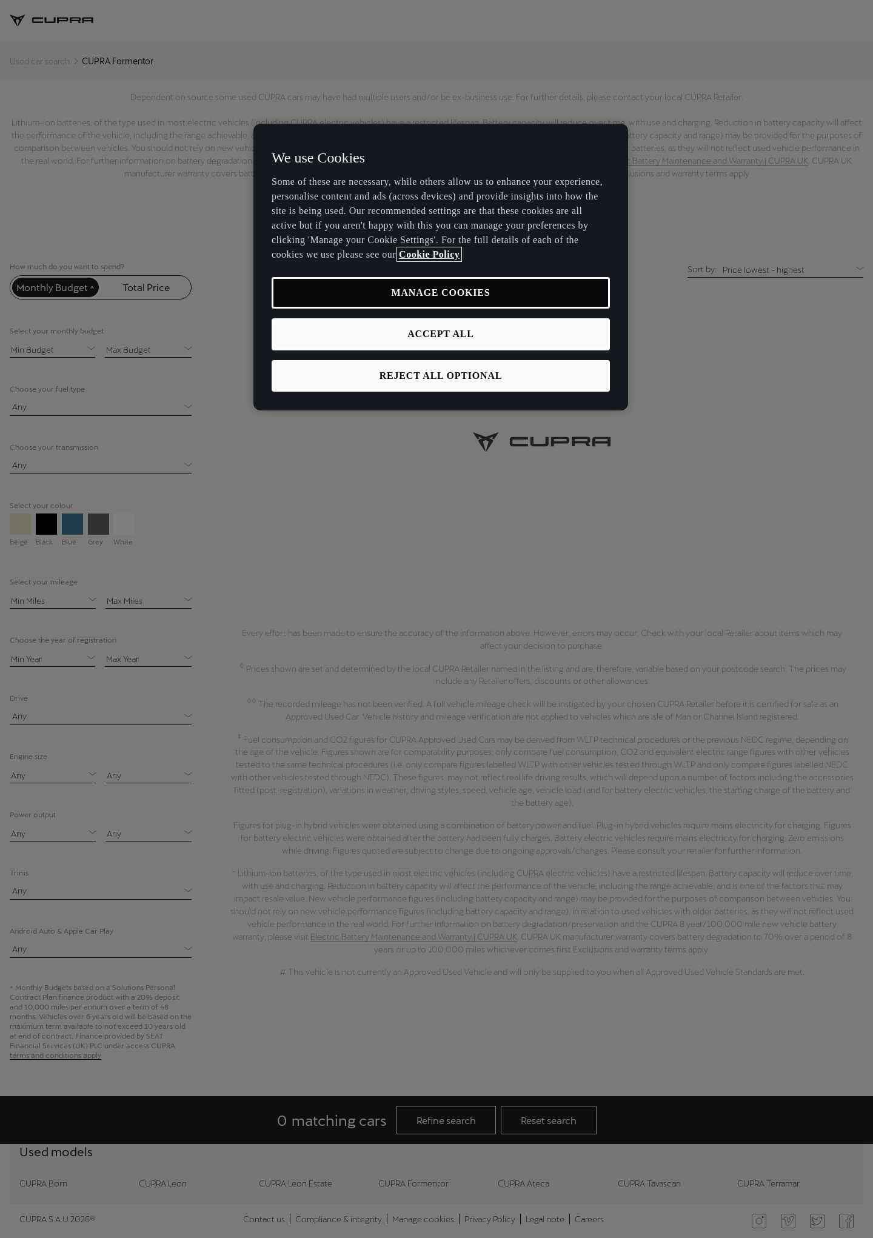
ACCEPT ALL (440, 334)
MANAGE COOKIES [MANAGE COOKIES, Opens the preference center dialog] (441, 292)
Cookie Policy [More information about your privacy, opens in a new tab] (429, 254)
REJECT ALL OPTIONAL (441, 375)
